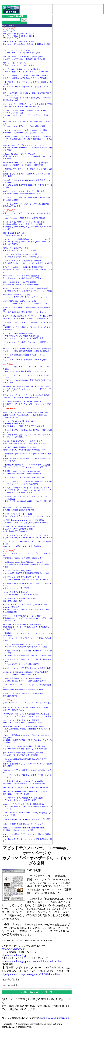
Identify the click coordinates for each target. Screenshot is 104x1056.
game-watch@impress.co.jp (55, 1018)
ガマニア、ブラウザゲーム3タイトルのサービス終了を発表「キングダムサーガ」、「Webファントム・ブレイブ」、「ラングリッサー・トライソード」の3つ (27, 490)
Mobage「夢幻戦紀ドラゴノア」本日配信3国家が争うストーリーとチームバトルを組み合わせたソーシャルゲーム (27, 156)
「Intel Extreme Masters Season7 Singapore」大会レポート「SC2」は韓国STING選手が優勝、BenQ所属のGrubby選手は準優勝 (27, 564)
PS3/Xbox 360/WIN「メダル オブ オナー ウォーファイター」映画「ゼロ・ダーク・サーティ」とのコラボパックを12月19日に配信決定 (27, 147)
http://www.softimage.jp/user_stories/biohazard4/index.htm (32, 961)
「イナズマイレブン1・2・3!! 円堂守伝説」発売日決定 (24, 477)
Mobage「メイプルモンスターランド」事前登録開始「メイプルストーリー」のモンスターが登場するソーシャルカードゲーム (27, 806)
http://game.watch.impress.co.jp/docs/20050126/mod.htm (31, 974)
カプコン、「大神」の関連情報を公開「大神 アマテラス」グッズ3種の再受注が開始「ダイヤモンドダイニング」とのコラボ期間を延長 (23, 336)
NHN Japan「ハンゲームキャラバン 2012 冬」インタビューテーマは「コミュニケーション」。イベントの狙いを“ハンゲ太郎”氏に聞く (27, 388)
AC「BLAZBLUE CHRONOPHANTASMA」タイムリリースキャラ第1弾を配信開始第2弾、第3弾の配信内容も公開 (20, 529)
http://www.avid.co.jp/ (13, 949)
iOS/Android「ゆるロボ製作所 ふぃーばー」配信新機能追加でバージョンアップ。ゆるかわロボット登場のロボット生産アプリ (27, 618)
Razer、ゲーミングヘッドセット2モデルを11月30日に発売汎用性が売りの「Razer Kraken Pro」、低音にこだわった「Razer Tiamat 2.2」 (25, 415)
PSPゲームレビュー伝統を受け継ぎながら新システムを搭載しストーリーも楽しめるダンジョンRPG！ (19, 33)
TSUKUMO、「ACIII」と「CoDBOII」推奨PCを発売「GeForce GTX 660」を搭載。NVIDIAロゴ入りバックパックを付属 (27, 729)
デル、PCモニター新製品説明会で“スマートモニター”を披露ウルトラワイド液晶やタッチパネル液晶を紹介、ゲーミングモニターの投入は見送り (27, 241)
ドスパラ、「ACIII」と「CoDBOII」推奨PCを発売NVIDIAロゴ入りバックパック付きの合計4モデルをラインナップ (27, 269)
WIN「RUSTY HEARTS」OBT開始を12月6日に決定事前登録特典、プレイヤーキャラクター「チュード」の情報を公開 (27, 403)
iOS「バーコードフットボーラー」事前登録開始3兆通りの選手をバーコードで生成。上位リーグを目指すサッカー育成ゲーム (27, 627)
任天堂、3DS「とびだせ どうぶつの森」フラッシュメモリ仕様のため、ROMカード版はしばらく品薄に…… (27, 44)
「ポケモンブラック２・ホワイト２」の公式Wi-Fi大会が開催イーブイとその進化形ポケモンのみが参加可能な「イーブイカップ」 (27, 139)
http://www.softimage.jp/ (14, 955)
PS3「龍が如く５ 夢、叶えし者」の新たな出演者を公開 (25, 787)
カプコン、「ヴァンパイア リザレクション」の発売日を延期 (27, 668)
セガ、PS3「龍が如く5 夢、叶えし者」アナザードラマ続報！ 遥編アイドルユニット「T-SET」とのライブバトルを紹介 (23, 423)
